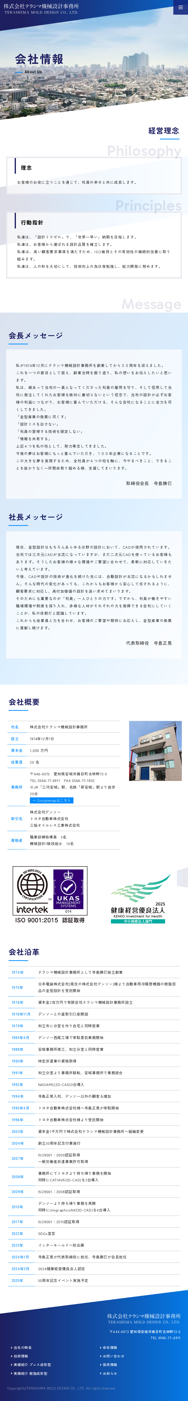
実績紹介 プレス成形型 (32, 1364)
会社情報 (110, 1347)
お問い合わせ (114, 1356)
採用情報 (110, 1364)
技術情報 (21, 1356)
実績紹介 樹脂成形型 (30, 1373)
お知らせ (110, 1373)
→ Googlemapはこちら (51, 800)
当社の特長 (23, 1347)
